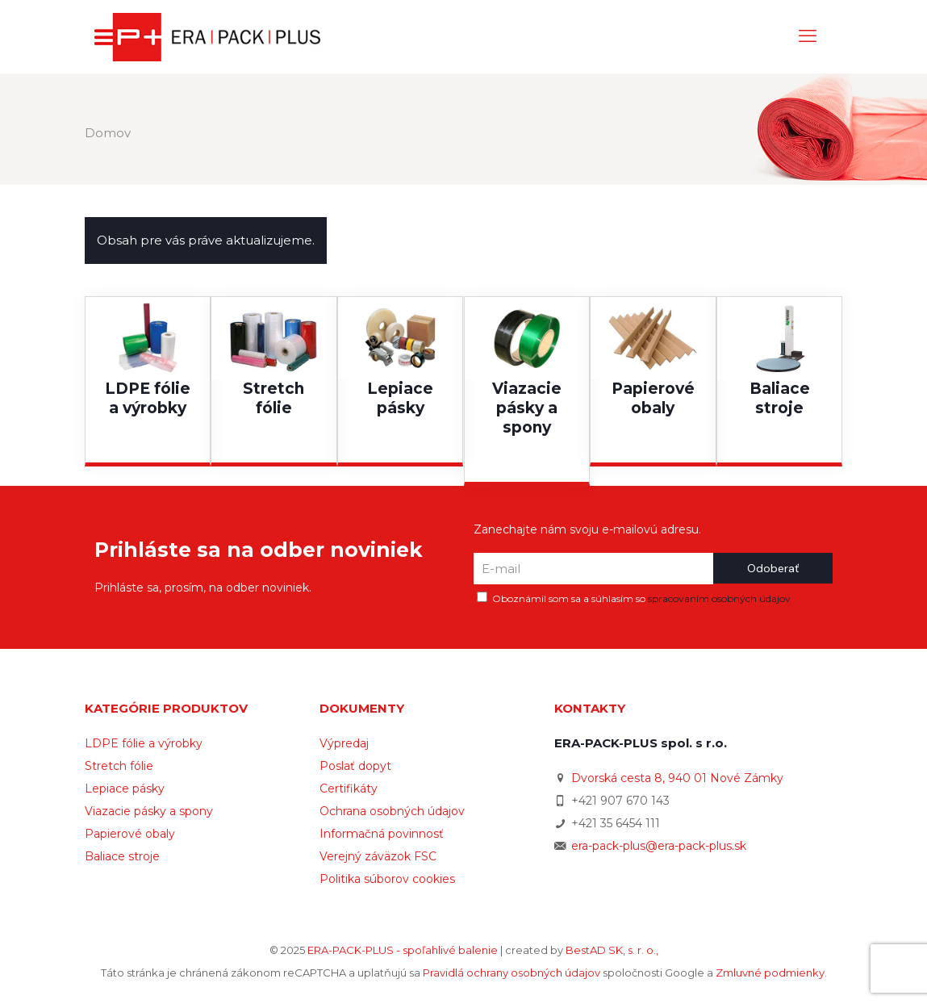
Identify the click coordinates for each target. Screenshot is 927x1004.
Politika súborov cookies (387, 879)
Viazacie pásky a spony (149, 811)
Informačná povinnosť (381, 833)
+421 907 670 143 (620, 800)
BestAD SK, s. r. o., (612, 949)
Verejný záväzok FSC (377, 856)
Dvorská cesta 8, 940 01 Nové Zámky (677, 778)
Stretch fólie (119, 766)
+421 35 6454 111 (615, 823)
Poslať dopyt (355, 766)
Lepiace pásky (125, 788)
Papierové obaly (130, 833)
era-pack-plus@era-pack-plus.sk (658, 846)
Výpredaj (344, 743)
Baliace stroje (122, 856)
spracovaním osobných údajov (719, 598)
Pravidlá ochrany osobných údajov (511, 972)
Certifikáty (348, 788)
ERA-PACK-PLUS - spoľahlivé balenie (402, 949)
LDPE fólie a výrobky (144, 743)
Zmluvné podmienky (770, 972)
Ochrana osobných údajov (392, 811)
